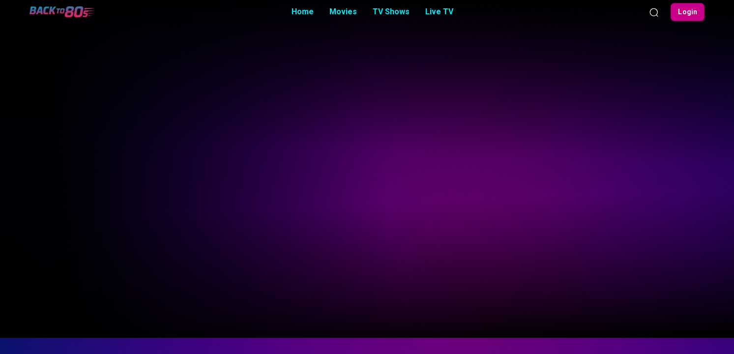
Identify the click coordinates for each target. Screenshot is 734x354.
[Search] (654, 12)
